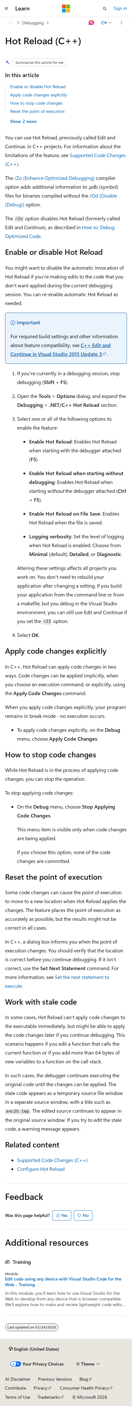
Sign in (120, 8)
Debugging (33, 23)
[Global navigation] (6, 8)
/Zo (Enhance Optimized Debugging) (54, 177)
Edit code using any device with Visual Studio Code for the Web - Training (63, 1281)
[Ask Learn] (91, 23)
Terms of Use (17, 1397)
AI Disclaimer (17, 1379)
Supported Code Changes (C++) (52, 1160)
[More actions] (121, 23)
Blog (83, 1379)
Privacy (40, 1388)
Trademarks (49, 1397)
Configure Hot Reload (41, 1168)
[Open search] (104, 8)
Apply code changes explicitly (38, 95)
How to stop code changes (36, 103)
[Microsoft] (66, 8)
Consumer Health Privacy (84, 1388)
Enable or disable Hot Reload (38, 86)
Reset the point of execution (37, 111)
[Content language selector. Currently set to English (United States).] (34, 1349)
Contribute (15, 1388)
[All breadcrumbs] (10, 23)
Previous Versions (55, 1379)
